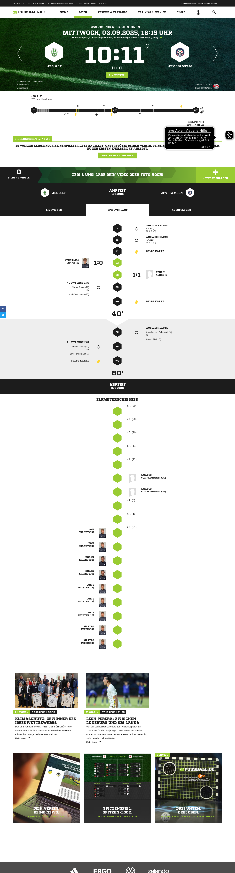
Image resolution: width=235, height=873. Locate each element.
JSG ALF (54, 66)
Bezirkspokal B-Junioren (117, 27)
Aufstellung (181, 210)
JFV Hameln (180, 66)
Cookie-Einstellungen (108, 865)
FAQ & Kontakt (90, 3)
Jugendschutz (71, 865)
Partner (79, 3)
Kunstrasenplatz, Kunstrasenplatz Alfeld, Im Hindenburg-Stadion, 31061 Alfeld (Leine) (117, 37)
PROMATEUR (18, 3)
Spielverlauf (118, 210)
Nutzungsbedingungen (54, 865)
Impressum (17, 865)
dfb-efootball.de (41, 3)
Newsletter (103, 3)
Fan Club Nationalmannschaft (61, 3)
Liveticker (117, 75)
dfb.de (29, 3)
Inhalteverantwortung (88, 865)
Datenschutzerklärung (33, 865)
